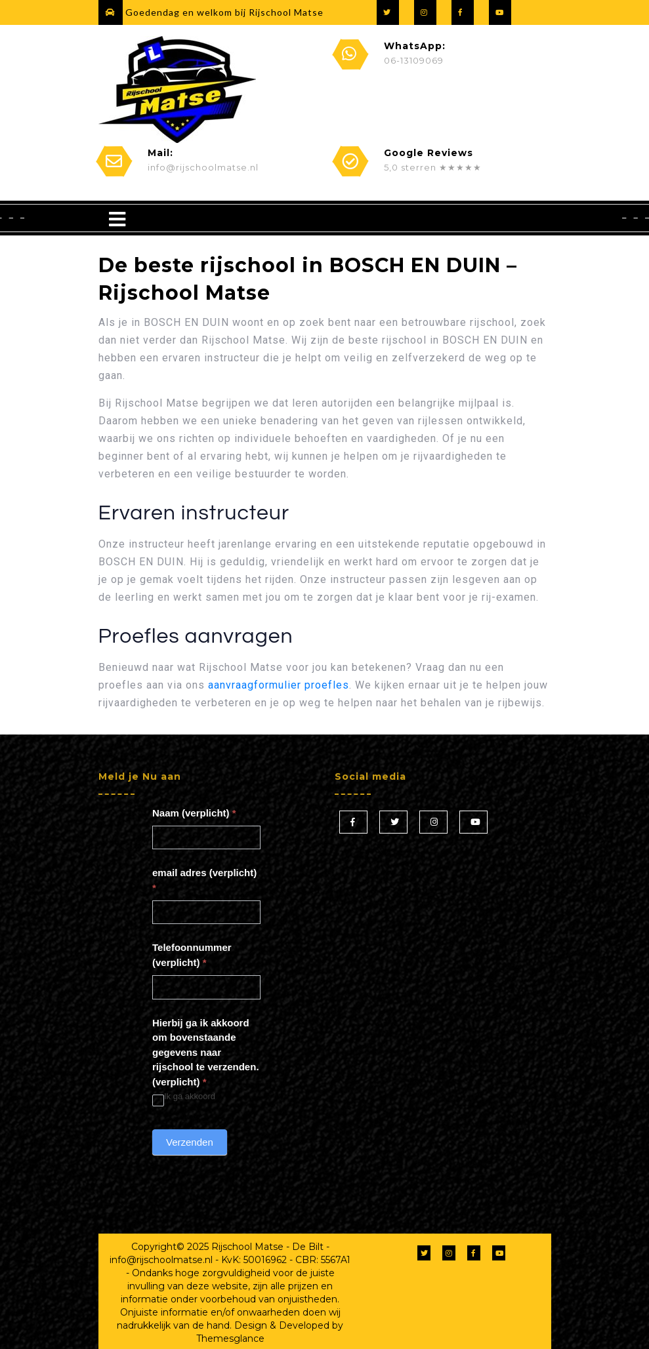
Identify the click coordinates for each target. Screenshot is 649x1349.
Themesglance (230, 1338)
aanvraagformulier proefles (278, 685)
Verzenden (189, 1142)
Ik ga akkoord (183, 1096)
